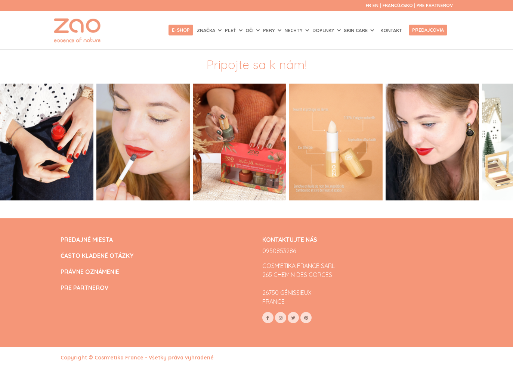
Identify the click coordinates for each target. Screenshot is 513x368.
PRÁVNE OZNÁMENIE (90, 271)
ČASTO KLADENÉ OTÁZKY (97, 255)
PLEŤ (231, 30)
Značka (207, 30)
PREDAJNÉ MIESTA (87, 239)
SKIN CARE (356, 30)
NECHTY (294, 30)
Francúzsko (398, 5)
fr (368, 5)
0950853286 (279, 251)
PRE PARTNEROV (85, 287)
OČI (250, 30)
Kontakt (391, 30)
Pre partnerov (435, 5)
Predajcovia (428, 30)
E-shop (181, 30)
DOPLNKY (324, 30)
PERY (269, 30)
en (375, 5)
